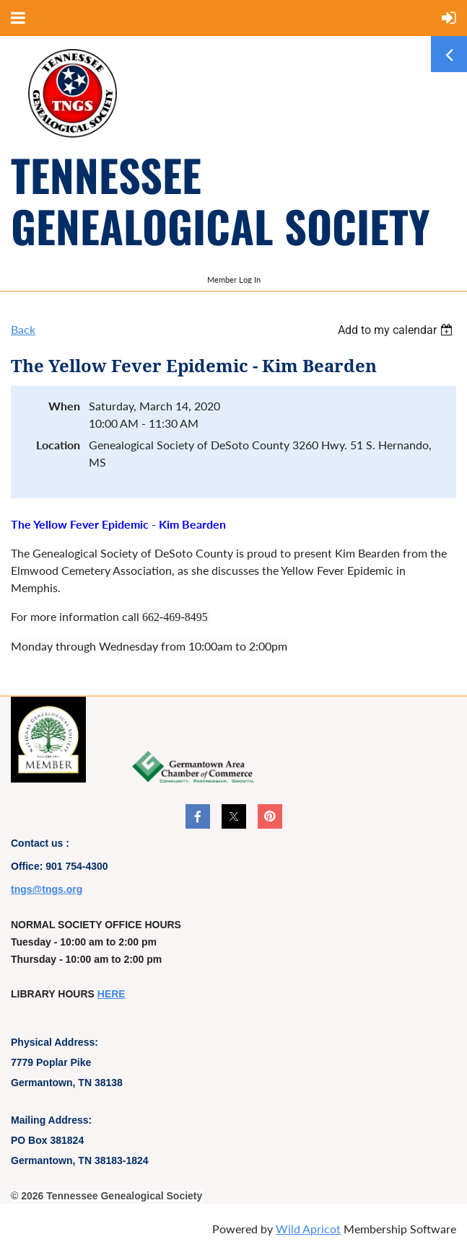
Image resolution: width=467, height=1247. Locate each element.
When (64, 406)
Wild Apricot (308, 1228)
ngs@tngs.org (48, 889)
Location (58, 444)
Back (23, 329)
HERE (111, 994)
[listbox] (397, 330)
